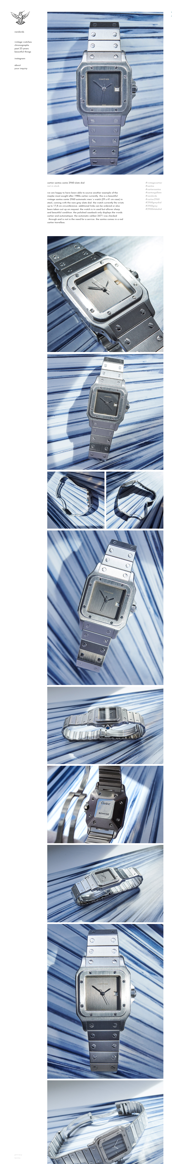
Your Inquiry (21, 68)
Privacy (18, 1155)
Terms (17, 1158)
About (18, 65)
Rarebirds (19, 32)
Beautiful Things (23, 52)
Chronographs (22, 45)
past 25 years (22, 48)
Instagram (20, 58)
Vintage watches (23, 42)
